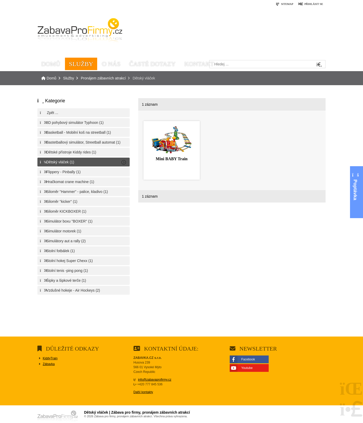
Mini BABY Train (171, 159)
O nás (111, 64)
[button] (310, 4)
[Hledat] (319, 65)
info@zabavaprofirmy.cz (154, 379)
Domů (79, 31)
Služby (81, 64)
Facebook (248, 359)
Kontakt (199, 64)
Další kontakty (143, 392)
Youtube (247, 368)
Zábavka (49, 364)
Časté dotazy (152, 64)
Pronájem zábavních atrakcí (103, 78)
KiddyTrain (50, 358)
